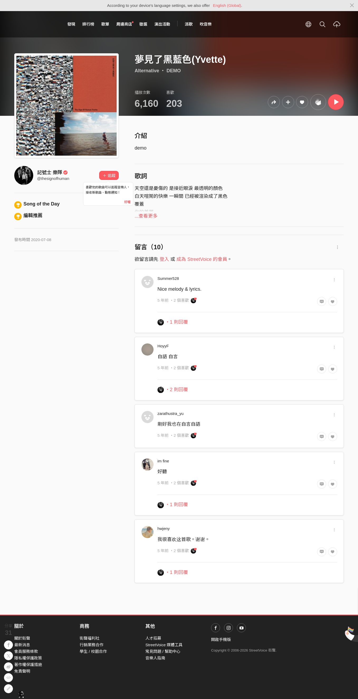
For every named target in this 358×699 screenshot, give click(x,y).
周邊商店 (125, 24)
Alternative (147, 70)
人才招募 (153, 638)
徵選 (143, 24)
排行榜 (88, 24)
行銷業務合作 (91, 645)
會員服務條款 (26, 651)
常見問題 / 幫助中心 (162, 651)
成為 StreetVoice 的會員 (201, 259)
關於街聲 (22, 638)
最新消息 (22, 645)
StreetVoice (36, 24)
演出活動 (162, 24)
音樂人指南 (155, 658)
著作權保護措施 (28, 664)
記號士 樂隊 (52, 172)
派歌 (189, 24)
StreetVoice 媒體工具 (164, 645)
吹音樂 (206, 24)
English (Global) (227, 5)
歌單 (105, 24)
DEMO (173, 70)
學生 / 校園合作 (93, 651)
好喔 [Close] (127, 202)
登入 (164, 259)
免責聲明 (22, 671)
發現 (71, 24)
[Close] (352, 5)
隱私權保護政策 (28, 658)
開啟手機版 (221, 639)
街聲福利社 (89, 638)
